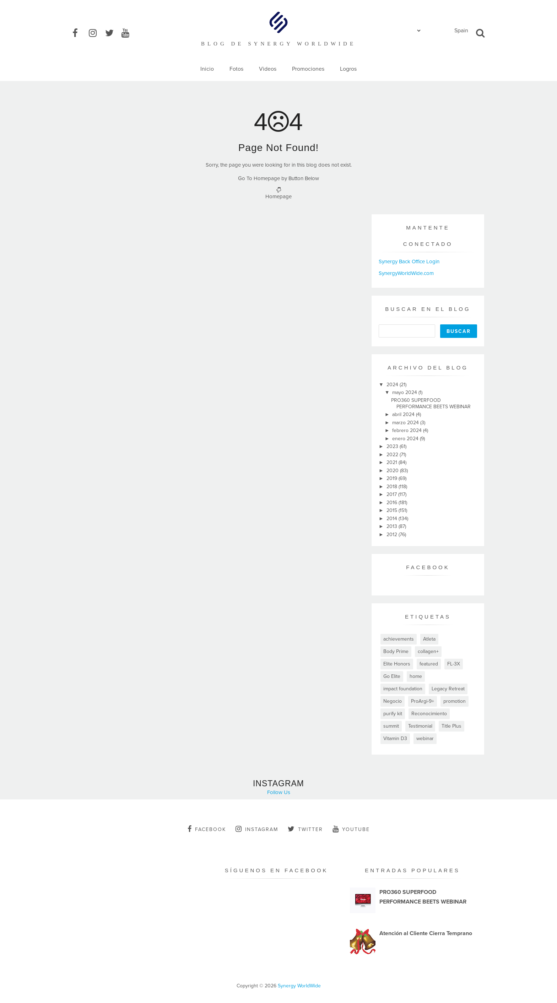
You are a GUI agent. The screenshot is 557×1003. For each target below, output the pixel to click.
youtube (351, 828)
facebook (207, 828)
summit (391, 726)
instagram (257, 828)
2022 (393, 455)
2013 (392, 526)
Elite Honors (396, 664)
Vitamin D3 (395, 738)
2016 (392, 503)
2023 (393, 446)
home (416, 676)
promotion (454, 701)
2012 (392, 535)
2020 (393, 471)
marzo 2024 (406, 423)
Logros (348, 68)
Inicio (207, 68)
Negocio (392, 701)
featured (429, 664)
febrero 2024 (407, 430)
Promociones (308, 68)
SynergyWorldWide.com (406, 273)
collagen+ (428, 651)
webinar (425, 738)
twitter (305, 828)
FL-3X (453, 664)
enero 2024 (406, 439)
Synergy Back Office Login (409, 261)
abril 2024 (404, 414)
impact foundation (402, 689)
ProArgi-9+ (422, 701)
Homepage (278, 196)
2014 (392, 519)
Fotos (236, 68)
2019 (392, 478)
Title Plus (451, 726)
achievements (398, 639)
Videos (267, 68)
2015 (392, 510)
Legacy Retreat (448, 689)
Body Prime (396, 651)
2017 (392, 494)
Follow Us (278, 792)
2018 (392, 487)
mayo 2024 (405, 392)
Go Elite (391, 676)
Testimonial (420, 726)
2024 (393, 385)
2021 (392, 462)
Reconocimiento (429, 714)
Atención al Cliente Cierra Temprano (425, 933)
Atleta (429, 639)
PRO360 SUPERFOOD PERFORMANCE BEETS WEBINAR (431, 403)
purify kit (392, 714)
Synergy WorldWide (299, 986)
